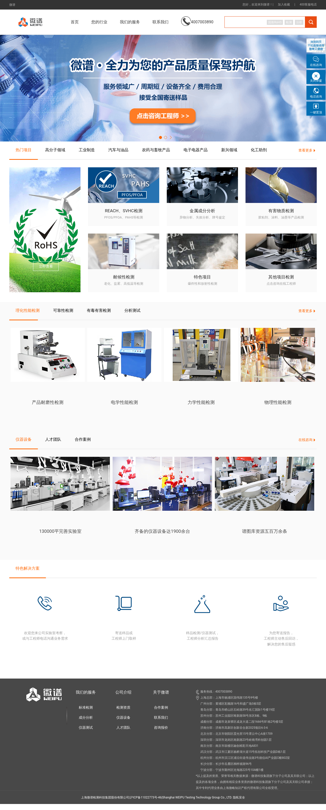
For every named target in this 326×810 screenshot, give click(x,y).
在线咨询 (305, 440)
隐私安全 (239, 797)
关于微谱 (161, 692)
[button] (160, 137)
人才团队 (123, 727)
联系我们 (160, 22)
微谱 (12, 5)
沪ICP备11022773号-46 (145, 797)
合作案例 (161, 707)
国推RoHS (275, 22)
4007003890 (197, 18)
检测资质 (123, 707)
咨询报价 (161, 727)
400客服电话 (308, 4)
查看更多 (305, 150)
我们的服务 (86, 692)
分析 (299, 22)
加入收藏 (284, 4)
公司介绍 (123, 692)
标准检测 (86, 707)
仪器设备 (123, 717)
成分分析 (86, 717)
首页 (75, 22)
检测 (289, 22)
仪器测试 (86, 727)
